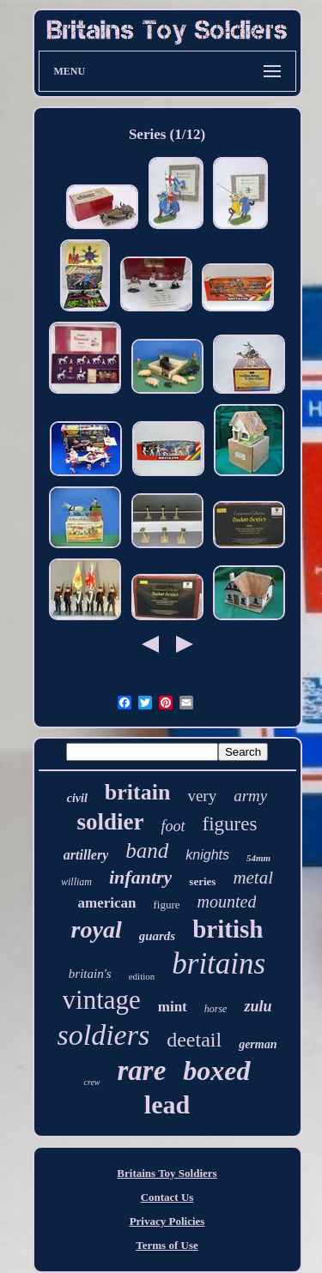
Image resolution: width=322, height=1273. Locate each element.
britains (218, 963)
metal (253, 877)
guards (157, 936)
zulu (257, 1006)
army (250, 796)
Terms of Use (166, 1245)
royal (96, 929)
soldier (110, 822)
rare (142, 1070)
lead (167, 1104)
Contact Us (167, 1197)
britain (138, 792)
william (76, 882)
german (257, 1044)
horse (216, 1009)
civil (77, 798)
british (227, 929)
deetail (194, 1040)
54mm (258, 858)
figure (167, 904)
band (146, 850)
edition (142, 976)
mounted (227, 901)
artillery (86, 855)
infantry (140, 877)
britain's (90, 973)
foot (173, 826)
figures (230, 824)
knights (207, 855)
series (202, 881)
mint (172, 1006)
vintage (102, 1000)
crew (91, 1082)
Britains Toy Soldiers (166, 1173)
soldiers (104, 1035)
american (107, 903)
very (201, 796)
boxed (216, 1070)
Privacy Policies (167, 1221)
